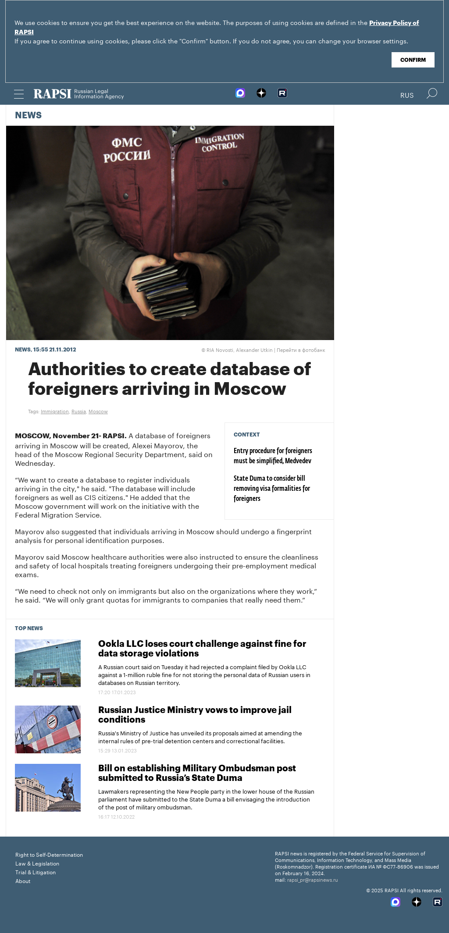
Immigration (55, 411)
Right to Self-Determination (49, 854)
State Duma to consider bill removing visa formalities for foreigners (272, 489)
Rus (407, 94)
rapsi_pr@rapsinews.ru (312, 879)
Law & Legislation (37, 863)
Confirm (413, 60)
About (22, 880)
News (28, 115)
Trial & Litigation (35, 871)
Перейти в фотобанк (301, 349)
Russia (78, 411)
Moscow (98, 411)
